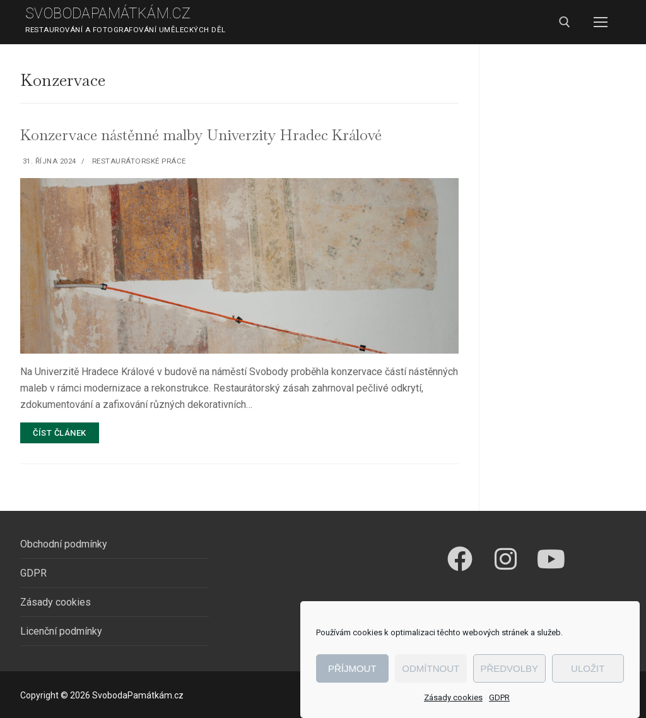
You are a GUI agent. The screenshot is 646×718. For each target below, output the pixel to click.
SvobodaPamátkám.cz (108, 13)
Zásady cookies (453, 697)
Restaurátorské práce (138, 161)
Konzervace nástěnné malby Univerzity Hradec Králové (201, 135)
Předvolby (509, 668)
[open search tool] (564, 22)
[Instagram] (505, 559)
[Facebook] (460, 559)
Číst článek (59, 433)
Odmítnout (430, 668)
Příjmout (352, 668)
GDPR (499, 697)
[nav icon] (600, 22)
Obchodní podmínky (63, 544)
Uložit (587, 668)
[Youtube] (550, 559)
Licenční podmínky (61, 631)
